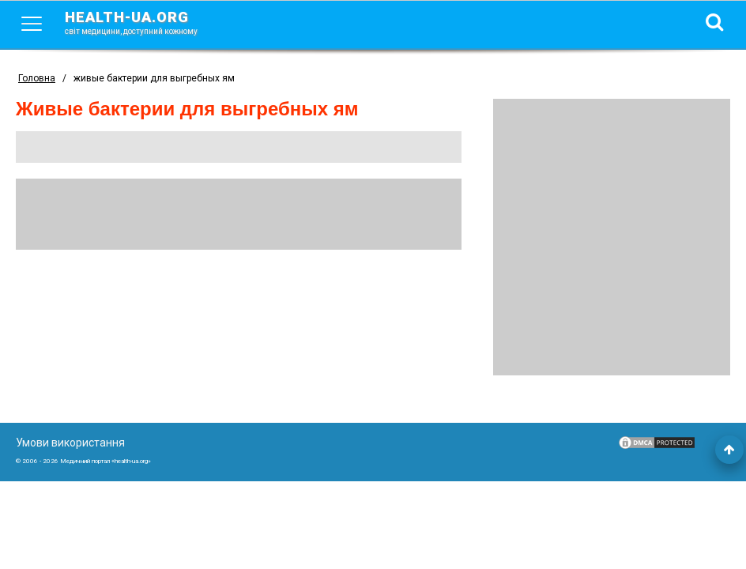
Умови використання (70, 442)
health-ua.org (144, 22)
